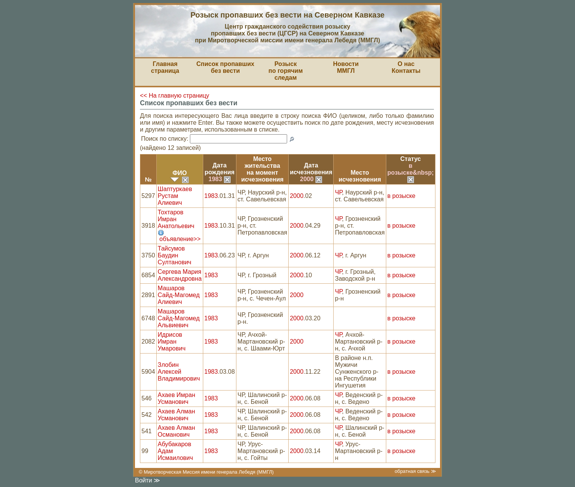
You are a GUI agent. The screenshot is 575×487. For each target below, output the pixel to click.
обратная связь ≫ (415, 471)
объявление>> (180, 239)
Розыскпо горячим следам (285, 71)
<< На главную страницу (174, 95)
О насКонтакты (406, 67)
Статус (410, 159)
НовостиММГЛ (345, 67)
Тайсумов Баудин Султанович (174, 255)
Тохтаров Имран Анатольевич (176, 219)
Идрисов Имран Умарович (172, 341)
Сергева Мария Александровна (180, 275)
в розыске (401, 196)
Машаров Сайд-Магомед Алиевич (179, 295)
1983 (220, 179)
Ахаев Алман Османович (176, 431)
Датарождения (220, 168)
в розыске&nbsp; (410, 172)
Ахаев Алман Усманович (176, 414)
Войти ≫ (147, 480)
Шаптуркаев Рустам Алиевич (175, 196)
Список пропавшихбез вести (225, 67)
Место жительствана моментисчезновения (262, 169)
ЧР (338, 192)
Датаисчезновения (311, 168)
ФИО (179, 173)
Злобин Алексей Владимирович (179, 372)
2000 (311, 179)
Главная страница (165, 67)
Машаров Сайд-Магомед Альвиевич (179, 318)
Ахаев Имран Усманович (176, 398)
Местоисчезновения (360, 176)
